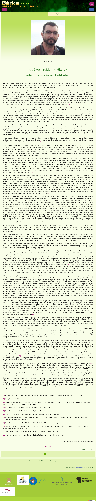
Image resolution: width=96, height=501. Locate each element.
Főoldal (48, 446)
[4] (49, 193)
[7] (35, 289)
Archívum (42, 461)
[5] (68, 264)
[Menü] (91, 4)
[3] (32, 172)
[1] (69, 104)
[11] (91, 363)
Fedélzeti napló (52, 461)
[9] (33, 314)
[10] (19, 356)
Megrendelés (33, 461)
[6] (75, 285)
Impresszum (63, 461)
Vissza (49, 454)
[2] (40, 142)
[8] (54, 310)
